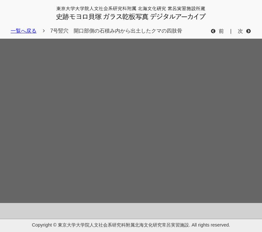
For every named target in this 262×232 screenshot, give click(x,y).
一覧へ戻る (24, 31)
